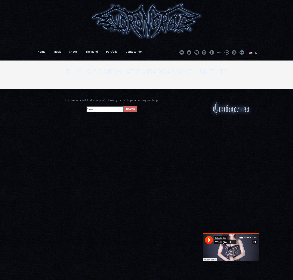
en (253, 53)
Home (41, 51)
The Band (92, 51)
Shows (73, 51)
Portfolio (112, 51)
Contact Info (134, 51)
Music (57, 51)
